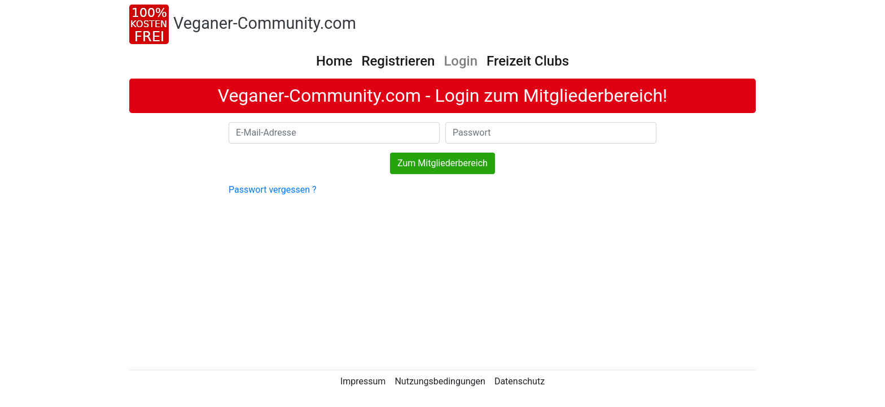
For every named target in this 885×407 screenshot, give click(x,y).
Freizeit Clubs (528, 61)
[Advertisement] (442, 281)
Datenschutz (519, 381)
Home (334, 61)
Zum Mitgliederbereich (442, 163)
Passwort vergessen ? (273, 189)
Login (460, 61)
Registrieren (398, 61)
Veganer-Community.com (264, 23)
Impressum (363, 381)
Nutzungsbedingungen (440, 381)
